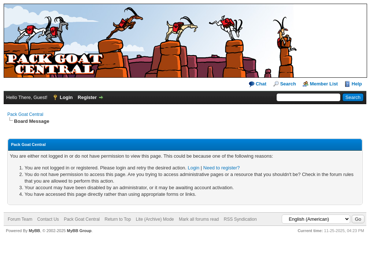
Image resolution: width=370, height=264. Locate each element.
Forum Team (20, 219)
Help (357, 84)
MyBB (34, 230)
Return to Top (118, 219)
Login (66, 97)
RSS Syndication (240, 219)
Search (288, 84)
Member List (324, 84)
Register (87, 97)
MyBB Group (79, 230)
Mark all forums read (199, 219)
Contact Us (48, 219)
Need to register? (221, 167)
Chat (258, 84)
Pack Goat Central (25, 114)
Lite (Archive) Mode (155, 219)
